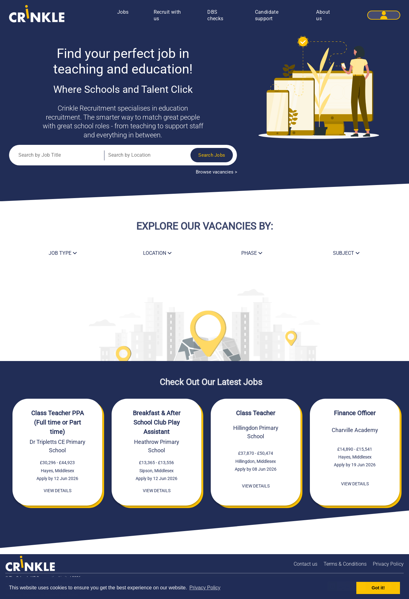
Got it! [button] (378, 587)
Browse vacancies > (216, 172)
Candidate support (267, 15)
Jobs (123, 12)
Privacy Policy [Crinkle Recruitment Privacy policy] (388, 564)
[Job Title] (57, 155)
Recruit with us (167, 15)
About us (323, 15)
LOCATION (157, 253)
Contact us (305, 564)
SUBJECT (346, 253)
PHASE (251, 253)
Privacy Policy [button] (204, 587)
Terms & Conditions (345, 564)
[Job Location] (140, 155)
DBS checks (215, 15)
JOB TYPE (63, 253)
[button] (383, 15)
